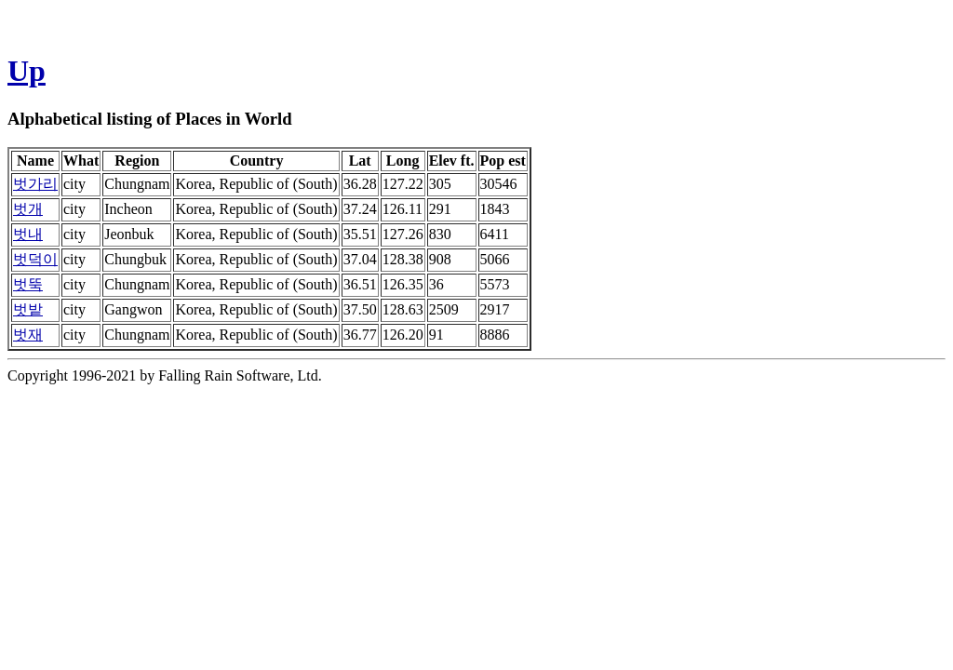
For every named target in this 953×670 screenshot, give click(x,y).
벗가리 (35, 184)
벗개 (28, 209)
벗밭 (28, 309)
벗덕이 (35, 259)
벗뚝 (28, 284)
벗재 (28, 334)
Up (26, 70)
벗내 (28, 234)
